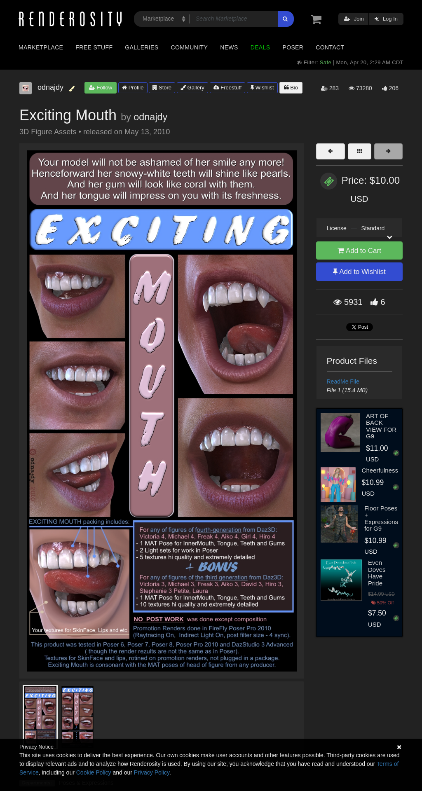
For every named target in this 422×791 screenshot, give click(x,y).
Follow (100, 87)
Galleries (141, 47)
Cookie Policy (93, 772)
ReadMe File (343, 381)
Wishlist (262, 87)
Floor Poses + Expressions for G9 (381, 518)
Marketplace (41, 47)
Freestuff (227, 87)
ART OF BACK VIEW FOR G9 (381, 426)
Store (161, 87)
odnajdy (150, 117)
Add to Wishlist (359, 272)
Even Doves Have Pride (377, 573)
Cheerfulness (380, 470)
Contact (330, 47)
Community (189, 47)
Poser (292, 47)
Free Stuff (94, 47)
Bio (291, 87)
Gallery (192, 87)
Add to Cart (359, 251)
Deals (260, 47)
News (229, 47)
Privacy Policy (151, 772)
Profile (132, 87)
